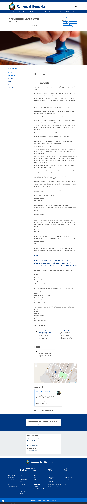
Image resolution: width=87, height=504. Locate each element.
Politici (9, 484)
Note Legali (39, 500)
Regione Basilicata (61, 1)
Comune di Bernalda (31, 6)
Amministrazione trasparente (38, 488)
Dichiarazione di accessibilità (69, 482)
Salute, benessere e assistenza (25, 495)
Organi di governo (11, 479)
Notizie (34, 477)
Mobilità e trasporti (23, 488)
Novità (12, 15)
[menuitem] (43, 12)
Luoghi (9, 488)
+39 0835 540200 (51, 483)
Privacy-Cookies (33, 500)
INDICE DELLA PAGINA (13, 68)
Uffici (9, 481)
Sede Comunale (42, 352)
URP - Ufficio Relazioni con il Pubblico (54, 486)
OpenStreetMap (74, 382)
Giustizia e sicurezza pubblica (25, 490)
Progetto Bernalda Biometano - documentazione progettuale (45, 331)
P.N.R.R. (65, 484)
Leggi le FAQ (66, 479)
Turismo (21, 486)
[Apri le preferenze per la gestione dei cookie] (3, 501)
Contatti (49, 475)
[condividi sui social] (65, 17)
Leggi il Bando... (38, 255)
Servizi (21, 475)
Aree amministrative (11, 477)
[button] (73, 1)
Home (9, 15)
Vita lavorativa (22, 481)
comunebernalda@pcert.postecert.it (54, 484)
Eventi (34, 481)
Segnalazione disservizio (68, 481)
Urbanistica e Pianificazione (24, 484)
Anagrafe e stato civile (23, 477)
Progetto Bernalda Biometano (66, 330)
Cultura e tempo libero (23, 479)
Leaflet (70, 382)
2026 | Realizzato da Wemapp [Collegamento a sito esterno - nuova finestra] (13, 503)
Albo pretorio (35, 486)
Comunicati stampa (36, 479)
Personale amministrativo (12, 486)
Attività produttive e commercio (25, 483)
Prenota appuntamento (68, 477)
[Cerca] (78, 6)
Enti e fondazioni (11, 482)
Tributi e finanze (22, 491)
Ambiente (21, 493)
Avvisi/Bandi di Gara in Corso (24, 15)
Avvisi (16, 15)
